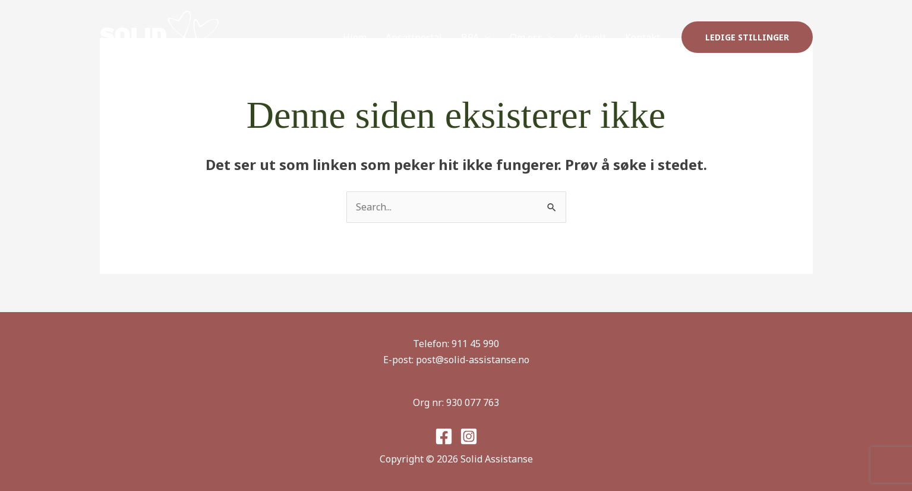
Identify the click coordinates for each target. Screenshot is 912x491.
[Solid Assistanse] (159, 36)
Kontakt (642, 37)
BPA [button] (470, 37)
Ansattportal (414, 37)
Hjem (355, 37)
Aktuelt (589, 37)
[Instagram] (469, 436)
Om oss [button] (526, 37)
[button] (747, 37)
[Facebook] (444, 436)
